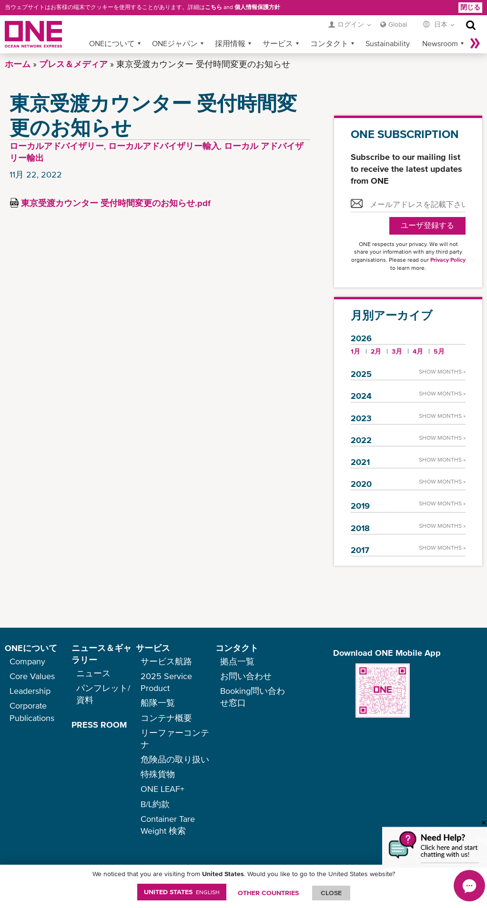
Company (27, 661)
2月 (376, 351)
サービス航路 (166, 661)
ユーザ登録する (427, 225)
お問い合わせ (246, 676)
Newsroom (440, 43)
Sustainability (387, 43)
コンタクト (329, 43)
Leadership (30, 691)
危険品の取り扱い (175, 759)
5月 (439, 351)
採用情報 (230, 43)
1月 (355, 351)
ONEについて (112, 43)
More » (475, 43)
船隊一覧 (158, 703)
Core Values (32, 676)
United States (182, 892)
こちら (213, 7)
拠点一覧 (237, 661)
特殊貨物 (158, 774)
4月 (418, 351)
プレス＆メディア (73, 64)
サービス (278, 43)
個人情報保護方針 (257, 7)
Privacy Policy (448, 260)
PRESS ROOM (99, 725)
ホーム (17, 64)
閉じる (470, 7)
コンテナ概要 (166, 718)
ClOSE (331, 893)
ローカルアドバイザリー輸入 (164, 146)
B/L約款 (155, 804)
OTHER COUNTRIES (268, 893)
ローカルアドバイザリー (57, 146)
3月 (397, 351)
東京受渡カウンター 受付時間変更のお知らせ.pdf (116, 203)
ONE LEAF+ (162, 789)
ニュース (93, 673)
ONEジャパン (175, 43)
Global (397, 24)
